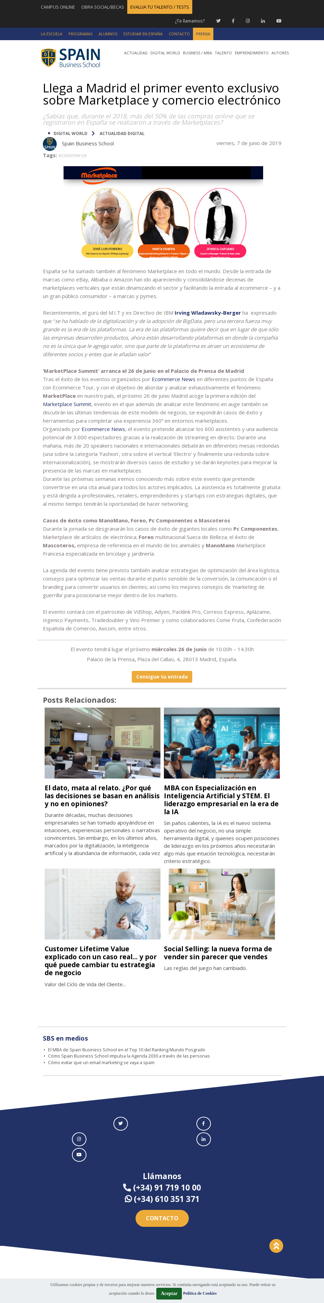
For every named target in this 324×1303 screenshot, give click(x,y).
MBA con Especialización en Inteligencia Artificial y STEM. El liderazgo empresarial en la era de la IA (220, 799)
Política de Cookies (199, 1293)
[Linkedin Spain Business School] (263, 21)
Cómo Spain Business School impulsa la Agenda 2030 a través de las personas (130, 1056)
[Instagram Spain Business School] (248, 21)
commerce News (175, 379)
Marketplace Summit (67, 404)
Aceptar (169, 1293)
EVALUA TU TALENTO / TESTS (159, 7)
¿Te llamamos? (189, 21)
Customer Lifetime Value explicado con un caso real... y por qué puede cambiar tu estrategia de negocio (97, 960)
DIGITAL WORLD (70, 133)
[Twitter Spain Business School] (218, 21)
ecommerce (72, 155)
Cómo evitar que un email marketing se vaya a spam (103, 1062)
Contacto (162, 1218)
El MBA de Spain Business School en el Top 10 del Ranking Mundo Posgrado (127, 1049)
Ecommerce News (103, 428)
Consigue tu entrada (162, 676)
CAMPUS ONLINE (58, 7)
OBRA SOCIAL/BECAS (102, 7)
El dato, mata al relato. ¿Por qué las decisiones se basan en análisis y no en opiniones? (102, 795)
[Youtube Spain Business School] (279, 21)
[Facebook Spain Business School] (233, 21)
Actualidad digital (122, 133)
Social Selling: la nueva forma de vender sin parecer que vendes (222, 952)
